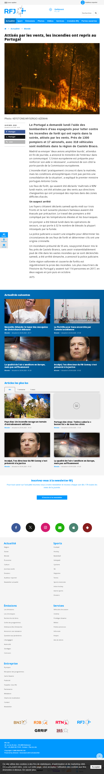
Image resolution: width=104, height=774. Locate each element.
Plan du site (33, 747)
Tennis (56, 578)
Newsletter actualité (11, 582)
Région (6, 547)
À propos (7, 667)
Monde (27, 28)
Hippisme (57, 573)
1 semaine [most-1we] (21, 389)
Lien (9, 142)
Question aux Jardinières (13, 635)
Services (60, 21)
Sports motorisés (60, 582)
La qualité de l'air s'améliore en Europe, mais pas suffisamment (24, 365)
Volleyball (57, 560)
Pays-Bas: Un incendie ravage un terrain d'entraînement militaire (25, 423)
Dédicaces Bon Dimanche (13, 627)
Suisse (6, 551)
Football (56, 547)
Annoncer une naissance (13, 631)
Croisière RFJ (73, 21)
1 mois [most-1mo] (32, 389)
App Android (87, 527)
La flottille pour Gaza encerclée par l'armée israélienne (72, 328)
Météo (56, 622)
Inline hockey (58, 586)
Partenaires (8, 689)
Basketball (57, 556)
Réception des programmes (14, 672)
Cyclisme (57, 564)
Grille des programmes (12, 622)
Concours (7, 653)
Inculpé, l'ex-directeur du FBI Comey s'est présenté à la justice (75, 365)
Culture (6, 564)
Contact (7, 702)
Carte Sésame (9, 676)
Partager (10, 132)
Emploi (56, 635)
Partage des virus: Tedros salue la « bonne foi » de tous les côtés (72, 423)
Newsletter (8, 706)
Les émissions (9, 609)
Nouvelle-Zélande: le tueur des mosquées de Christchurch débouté (26, 328)
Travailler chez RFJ (10, 685)
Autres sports (58, 591)
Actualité (10, 21)
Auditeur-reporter (89, 2)
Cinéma (56, 614)
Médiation (7, 693)
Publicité (7, 680)
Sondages (7, 648)
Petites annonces (60, 627)
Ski (55, 569)
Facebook (16, 527)
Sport (20, 21)
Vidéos (50, 21)
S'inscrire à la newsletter (52, 497)
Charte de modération (12, 698)
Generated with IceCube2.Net (30, 753)
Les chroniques (9, 614)
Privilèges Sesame (60, 618)
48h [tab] (9, 389)
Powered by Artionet (11, 753)
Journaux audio (9, 569)
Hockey (56, 551)
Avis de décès (58, 640)
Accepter (96, 767)
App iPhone (73, 527)
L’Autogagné (8, 640)
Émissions (30, 21)
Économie (7, 560)
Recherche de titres (11, 618)
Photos (41, 21)
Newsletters (59, 527)
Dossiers (7, 573)
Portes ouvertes (89, 21)
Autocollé (7, 644)
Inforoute (57, 631)
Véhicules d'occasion (61, 609)
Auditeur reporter (10, 578)
